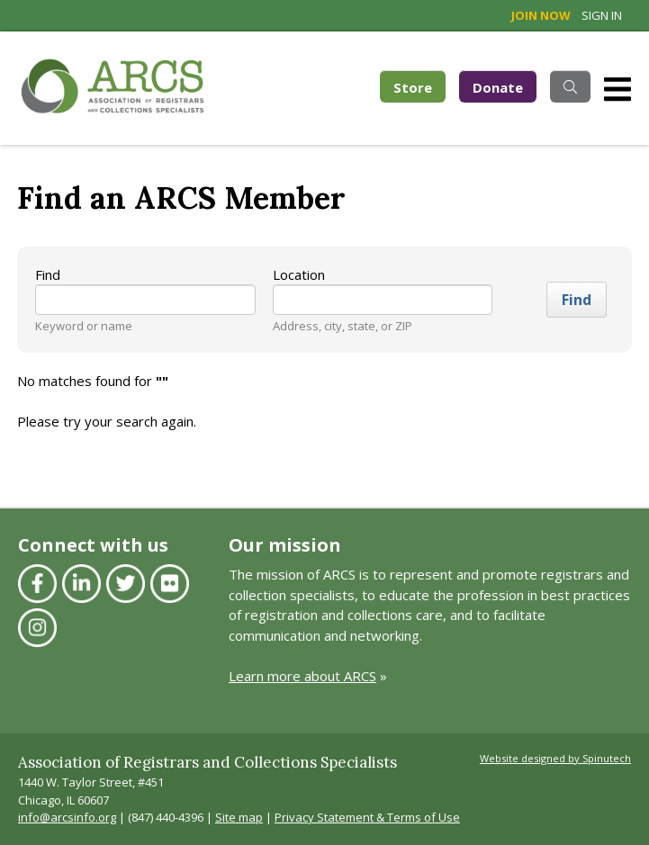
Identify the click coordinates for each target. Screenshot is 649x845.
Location (299, 274)
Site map (239, 817)
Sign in (601, 15)
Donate (498, 87)
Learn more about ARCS (302, 676)
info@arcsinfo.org (67, 817)
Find (47, 274)
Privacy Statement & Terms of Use (367, 817)
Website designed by (555, 758)
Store (419, 86)
